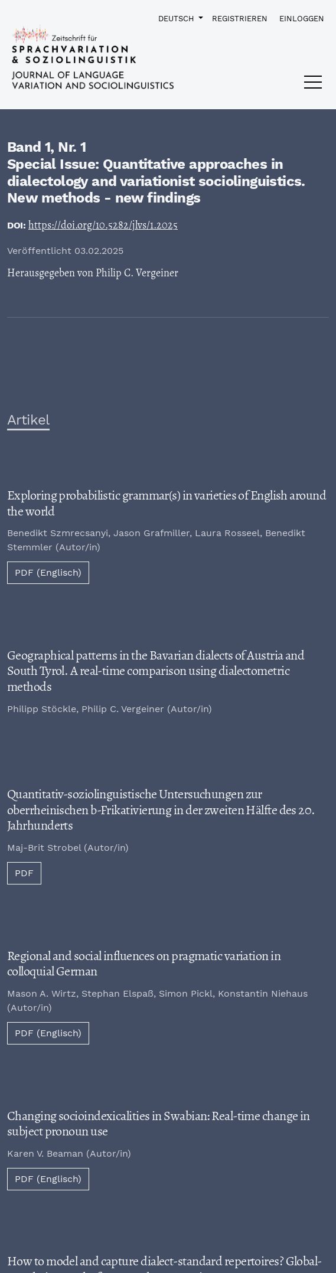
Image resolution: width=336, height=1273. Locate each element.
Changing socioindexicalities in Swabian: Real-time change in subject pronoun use (158, 1124)
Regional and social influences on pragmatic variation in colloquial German (143, 964)
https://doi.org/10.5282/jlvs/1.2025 (103, 225)
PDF (24, 873)
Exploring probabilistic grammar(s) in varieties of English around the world (166, 503)
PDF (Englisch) (48, 572)
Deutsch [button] (177, 18)
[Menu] (313, 85)
